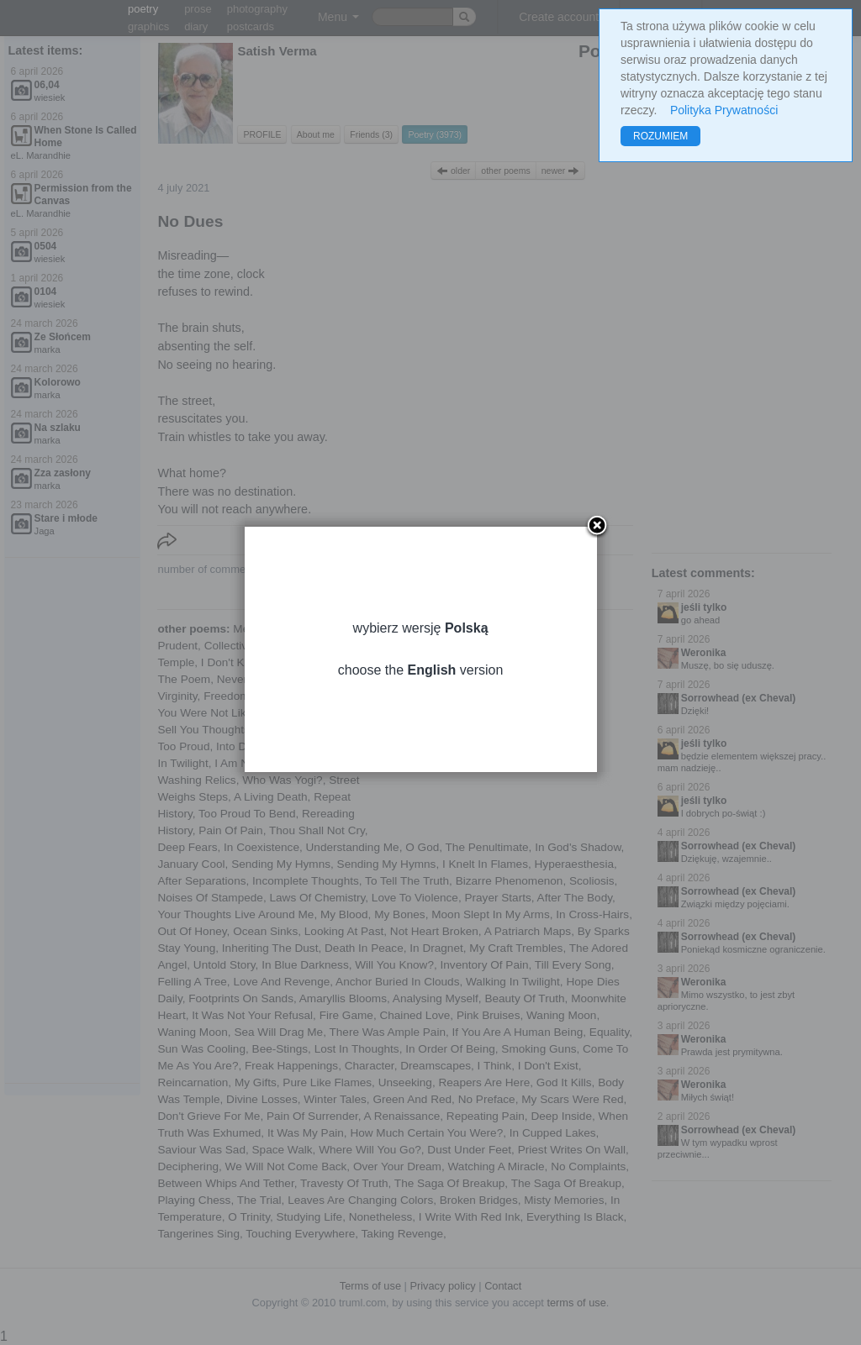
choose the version (430, 693)
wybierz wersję (430, 651)
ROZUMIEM (660, 136)
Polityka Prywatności (724, 110)
